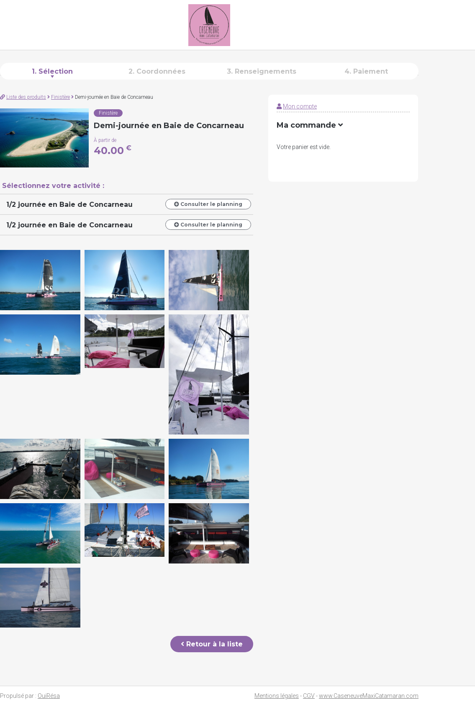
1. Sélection (52, 71)
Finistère (60, 97)
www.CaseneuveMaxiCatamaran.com (369, 695)
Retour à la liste (212, 644)
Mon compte (300, 106)
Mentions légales (276, 695)
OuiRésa (49, 695)
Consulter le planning (208, 204)
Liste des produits (26, 97)
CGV (309, 695)
